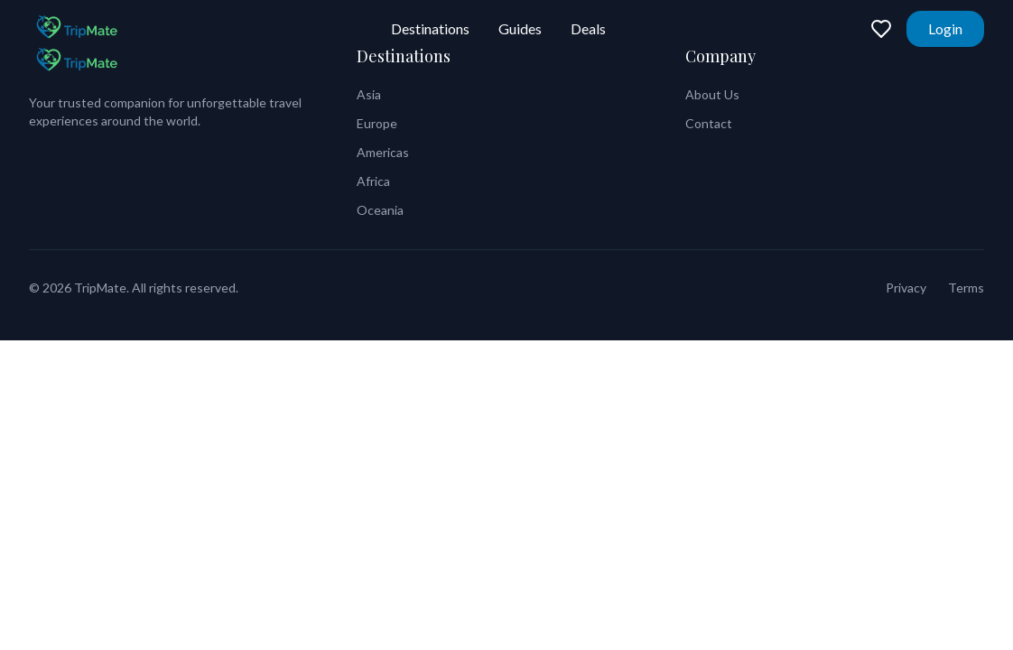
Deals (588, 28)
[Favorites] (881, 29)
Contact (708, 123)
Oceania (380, 210)
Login (945, 28)
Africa (373, 181)
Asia (369, 94)
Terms (966, 287)
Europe (377, 123)
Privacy (906, 287)
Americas (383, 152)
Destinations (430, 28)
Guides (520, 28)
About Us (712, 94)
